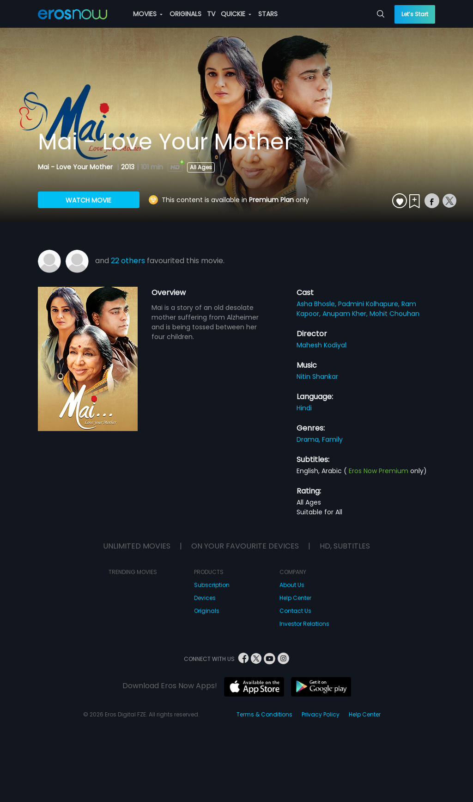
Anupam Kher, (346, 313)
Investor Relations (304, 624)
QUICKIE (236, 14)
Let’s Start (414, 14)
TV (211, 14)
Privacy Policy (321, 714)
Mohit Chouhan (394, 313)
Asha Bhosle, (317, 303)
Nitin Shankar (317, 376)
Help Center (295, 598)
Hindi (304, 408)
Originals (206, 611)
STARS (268, 14)
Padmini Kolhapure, (369, 303)
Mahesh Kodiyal (321, 345)
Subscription (212, 585)
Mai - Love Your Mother (76, 167)
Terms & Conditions (264, 714)
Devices (205, 598)
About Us (291, 585)
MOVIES (148, 14)
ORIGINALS (185, 14)
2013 (127, 167)
